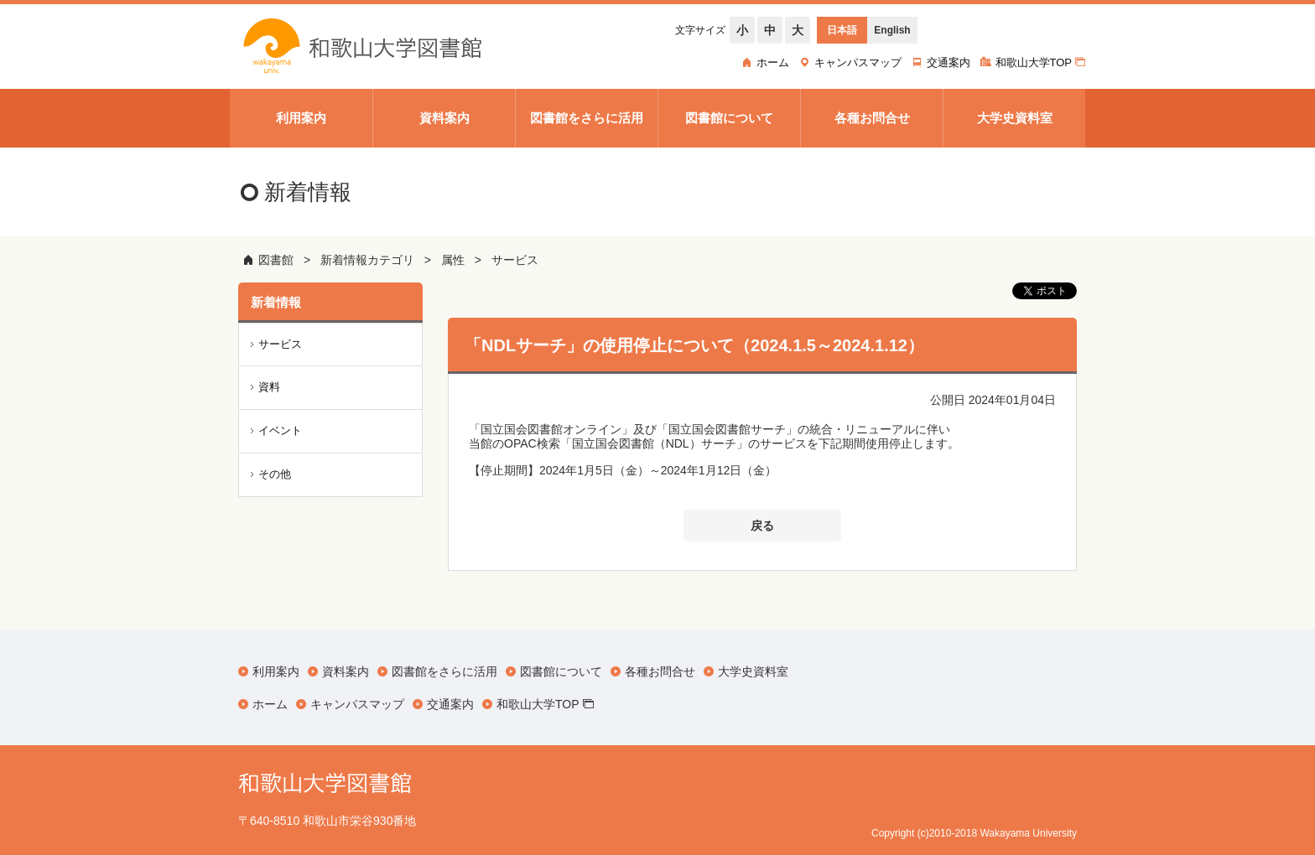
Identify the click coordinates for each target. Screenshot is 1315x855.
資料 (269, 387)
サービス (514, 260)
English (892, 30)
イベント (280, 430)
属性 (453, 260)
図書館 (276, 260)
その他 (274, 474)
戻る (762, 525)
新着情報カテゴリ (367, 260)
